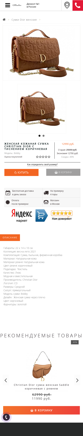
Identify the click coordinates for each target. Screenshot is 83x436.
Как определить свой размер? (42, 164)
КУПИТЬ (23, 172)
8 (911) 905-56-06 (77, 5)
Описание (10, 237)
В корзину (63, 172)
